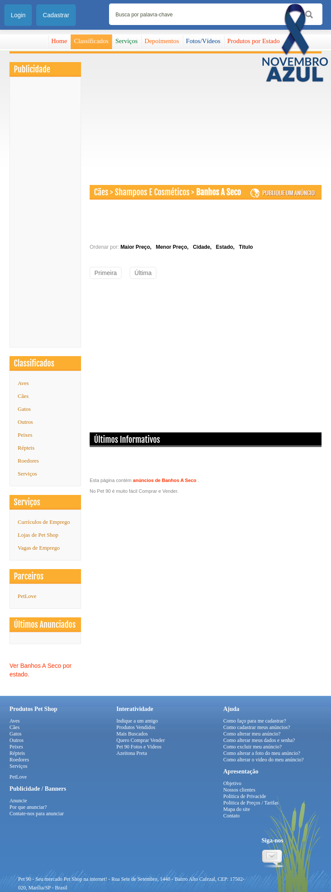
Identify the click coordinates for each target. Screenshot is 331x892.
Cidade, (203, 247)
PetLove (18, 777)
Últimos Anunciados (44, 625)
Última (143, 272)
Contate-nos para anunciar (36, 814)
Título (246, 247)
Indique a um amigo (137, 721)
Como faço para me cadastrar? (254, 721)
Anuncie (18, 801)
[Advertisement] (45, 214)
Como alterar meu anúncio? (252, 734)
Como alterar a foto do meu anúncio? (261, 753)
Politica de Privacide (244, 796)
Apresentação (240, 771)
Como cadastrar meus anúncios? (256, 727)
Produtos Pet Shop (33, 709)
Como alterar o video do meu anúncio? (263, 760)
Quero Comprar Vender (140, 740)
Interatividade (134, 709)
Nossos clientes (239, 790)
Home (59, 41)
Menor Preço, (173, 247)
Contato (231, 816)
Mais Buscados (132, 734)
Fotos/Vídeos (203, 41)
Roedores (28, 460)
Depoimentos (161, 41)
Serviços (127, 41)
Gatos (24, 409)
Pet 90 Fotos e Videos (138, 747)
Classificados (91, 41)
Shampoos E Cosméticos (152, 192)
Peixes (25, 435)
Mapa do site (236, 809)
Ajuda (231, 709)
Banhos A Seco (218, 192)
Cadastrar (56, 15)
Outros (25, 422)
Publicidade (32, 69)
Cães (23, 396)
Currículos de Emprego (44, 522)
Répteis (26, 447)
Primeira (105, 272)
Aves (23, 383)
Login (18, 15)
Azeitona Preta (131, 753)
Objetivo (232, 783)
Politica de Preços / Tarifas (250, 803)
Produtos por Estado (253, 41)
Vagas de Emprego (38, 548)
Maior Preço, (137, 247)
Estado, (226, 247)
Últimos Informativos (127, 440)
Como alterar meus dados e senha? (259, 740)
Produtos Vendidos (135, 727)
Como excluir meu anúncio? (252, 747)
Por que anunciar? (28, 807)
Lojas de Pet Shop (38, 535)
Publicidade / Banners (37, 789)
